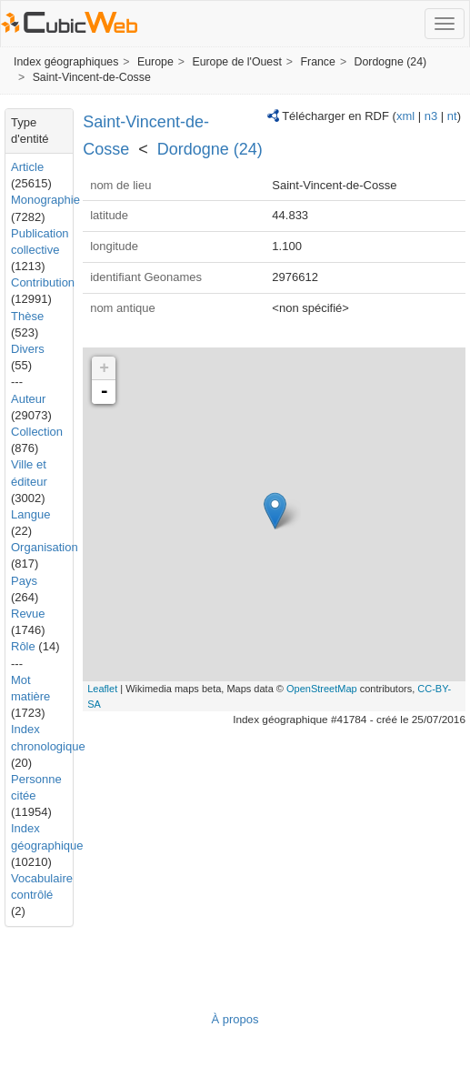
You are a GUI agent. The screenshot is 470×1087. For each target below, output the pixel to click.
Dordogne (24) (391, 61)
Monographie (45, 199)
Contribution (43, 282)
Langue (30, 514)
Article (27, 167)
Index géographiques (66, 61)
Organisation (44, 547)
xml (405, 116)
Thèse (27, 316)
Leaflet (102, 688)
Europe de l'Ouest (236, 61)
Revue (28, 613)
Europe (155, 61)
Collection (37, 431)
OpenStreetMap (321, 688)
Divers (28, 349)
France (317, 61)
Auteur (28, 399)
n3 (431, 116)
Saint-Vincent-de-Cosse (92, 77)
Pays (24, 581)
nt (452, 116)
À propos (234, 1019)
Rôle (23, 646)
